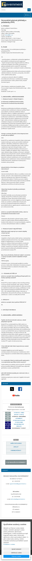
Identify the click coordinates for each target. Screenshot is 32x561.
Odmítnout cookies (16, 553)
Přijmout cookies (16, 556)
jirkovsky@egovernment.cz (18, 499)
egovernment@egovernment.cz (18, 484)
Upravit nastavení (16, 549)
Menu (27, 15)
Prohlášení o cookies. (9, 544)
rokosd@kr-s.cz (9, 35)
